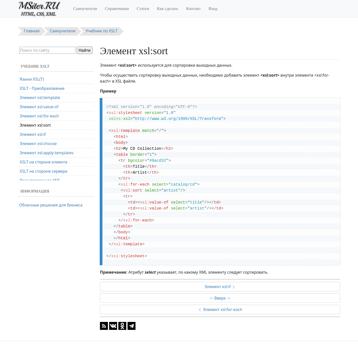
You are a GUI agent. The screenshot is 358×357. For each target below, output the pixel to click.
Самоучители (85, 8)
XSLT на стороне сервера (43, 171)
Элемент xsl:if (219, 286)
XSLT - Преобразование (42, 88)
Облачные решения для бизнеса (51, 205)
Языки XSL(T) (32, 79)
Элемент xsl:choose (38, 143)
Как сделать (167, 8)
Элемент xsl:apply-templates (47, 152)
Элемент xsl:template (40, 97)
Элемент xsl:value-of (39, 106)
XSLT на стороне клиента (43, 162)
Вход (213, 8)
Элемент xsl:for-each (220, 309)
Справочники (117, 8)
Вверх (220, 298)
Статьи (143, 8)
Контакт (193, 8)
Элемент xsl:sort (35, 125)
